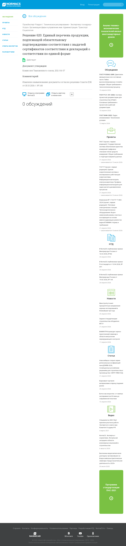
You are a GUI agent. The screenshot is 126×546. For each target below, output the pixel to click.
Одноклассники (93, 534)
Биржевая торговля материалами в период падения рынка (111, 383)
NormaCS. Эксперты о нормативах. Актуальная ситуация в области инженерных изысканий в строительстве (108, 440)
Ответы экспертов (10, 46)
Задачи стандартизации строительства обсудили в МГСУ (109, 321)
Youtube (80, 534)
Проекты (6, 22)
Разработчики (8, 52)
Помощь (110, 528)
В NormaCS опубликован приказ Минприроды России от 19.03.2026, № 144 (111, 277)
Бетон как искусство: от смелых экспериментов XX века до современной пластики (111, 396)
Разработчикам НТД (86, 528)
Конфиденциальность (39, 528)
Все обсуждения (34, 16)
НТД (4, 28)
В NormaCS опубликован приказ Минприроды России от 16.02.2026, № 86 (111, 251)
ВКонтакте (69, 534)
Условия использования (59, 528)
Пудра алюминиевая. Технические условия (109, 117)
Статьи (5, 40)
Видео (111, 415)
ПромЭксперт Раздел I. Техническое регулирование (45, 24)
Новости (6, 34)
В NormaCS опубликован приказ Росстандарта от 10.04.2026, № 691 (111, 264)
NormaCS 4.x (100, 528)
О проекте (17, 528)
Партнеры (73, 528)
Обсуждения (7, 17)
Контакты (25, 528)
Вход (82, 4)
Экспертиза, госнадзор (80, 24)
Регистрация (93, 4)
